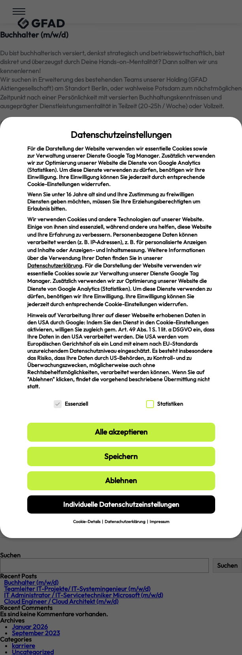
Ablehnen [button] (121, 480)
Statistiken (164, 403)
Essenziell (71, 403)
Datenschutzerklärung (54, 265)
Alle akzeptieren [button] (121, 432)
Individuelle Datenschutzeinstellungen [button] (121, 504)
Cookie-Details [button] (87, 521)
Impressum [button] (159, 521)
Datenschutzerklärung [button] (125, 521)
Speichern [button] (121, 456)
